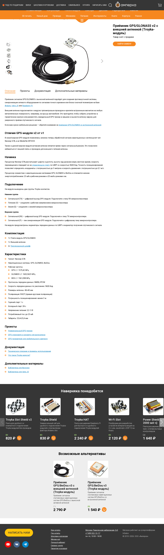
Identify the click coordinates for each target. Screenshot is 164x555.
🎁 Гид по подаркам (55, 10)
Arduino (8, 111)
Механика (70, 13)
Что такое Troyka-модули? (19, 361)
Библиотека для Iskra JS (18, 377)
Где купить (55, 533)
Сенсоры (89, 8)
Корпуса (126, 13)
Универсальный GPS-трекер (20, 336)
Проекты (25, 96)
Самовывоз (116, 10)
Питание (84, 13)
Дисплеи (103, 8)
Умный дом (42, 13)
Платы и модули (72, 8)
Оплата (128, 10)
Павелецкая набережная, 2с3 (101, 530)
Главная (8, 24)
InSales (126, 533)
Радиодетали (118, 8)
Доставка (103, 10)
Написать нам (53, 12)
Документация (42, 96)
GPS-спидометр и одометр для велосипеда (26, 340)
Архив (14, 24)
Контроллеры (53, 8)
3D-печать (27, 13)
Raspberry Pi (27, 111)
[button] (82, 18)
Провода (57, 13)
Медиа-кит (55, 539)
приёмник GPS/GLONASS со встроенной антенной (80, 131)
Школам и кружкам (86, 10)
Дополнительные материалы (71, 96)
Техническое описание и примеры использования (29, 357)
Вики (70, 10)
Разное (138, 13)
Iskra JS (15, 111)
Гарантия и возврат (59, 548)
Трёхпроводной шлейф (20, 252)
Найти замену (124, 49)
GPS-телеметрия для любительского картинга (27, 344)
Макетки (134, 8)
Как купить (55, 530)
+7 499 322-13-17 (120, 3)
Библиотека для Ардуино (19, 373)
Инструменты (99, 13)
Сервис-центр (57, 545)
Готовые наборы (34, 8)
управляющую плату (41, 171)
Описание (10, 96)
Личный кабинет (58, 542)
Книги (114, 13)
